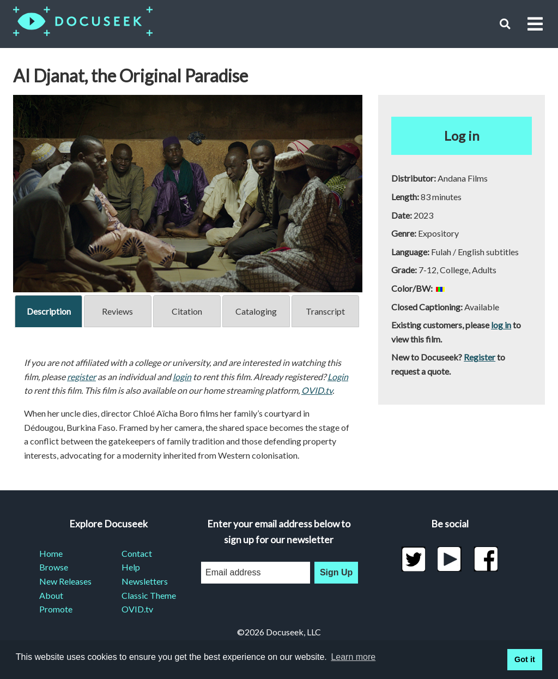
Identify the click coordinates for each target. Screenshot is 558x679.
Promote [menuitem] (55, 609)
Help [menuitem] (131, 567)
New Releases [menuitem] (65, 581)
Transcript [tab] (325, 311)
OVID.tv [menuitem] (137, 609)
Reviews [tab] (117, 311)
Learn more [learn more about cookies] (353, 657)
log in (501, 325)
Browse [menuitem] (53, 567)
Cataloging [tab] (256, 311)
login (182, 376)
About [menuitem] (51, 595)
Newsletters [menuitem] (145, 581)
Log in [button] (462, 135)
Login (337, 376)
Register (479, 357)
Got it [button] (524, 659)
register (81, 376)
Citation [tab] (187, 311)
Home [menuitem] (51, 553)
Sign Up (336, 572)
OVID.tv (316, 390)
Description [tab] (49, 311)
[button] (505, 24)
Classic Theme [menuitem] (149, 595)
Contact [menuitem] (137, 553)
